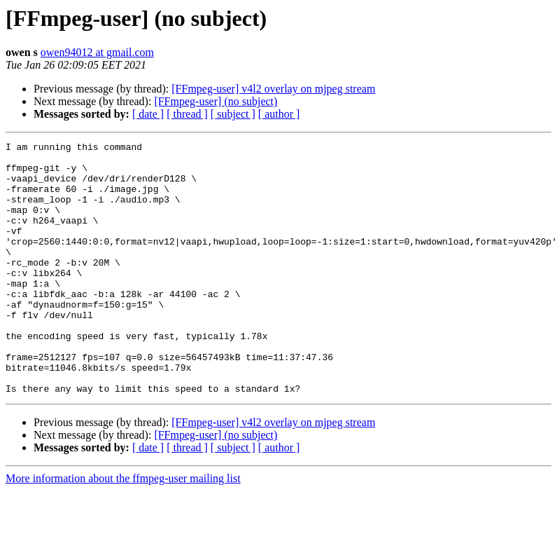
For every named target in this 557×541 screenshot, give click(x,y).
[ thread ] (187, 114)
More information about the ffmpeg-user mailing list (123, 529)
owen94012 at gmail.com (97, 52)
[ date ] (148, 114)
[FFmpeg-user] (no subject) (215, 101)
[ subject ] (233, 114)
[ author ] (279, 114)
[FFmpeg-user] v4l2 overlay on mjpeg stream (273, 89)
